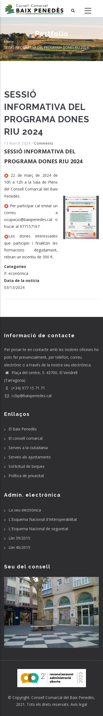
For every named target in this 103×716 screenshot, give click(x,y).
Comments (43, 143)
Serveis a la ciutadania (28, 447)
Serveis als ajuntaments (30, 457)
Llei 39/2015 (19, 538)
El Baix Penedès (23, 429)
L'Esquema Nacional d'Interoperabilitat (43, 519)
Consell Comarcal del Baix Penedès (62, 697)
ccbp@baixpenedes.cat (28, 395)
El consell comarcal (26, 438)
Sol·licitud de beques (26, 466)
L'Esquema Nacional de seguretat (38, 528)
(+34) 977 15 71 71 (24, 388)
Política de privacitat (26, 475)
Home (9, 41)
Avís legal (79, 704)
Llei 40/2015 (19, 547)
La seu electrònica (25, 510)
